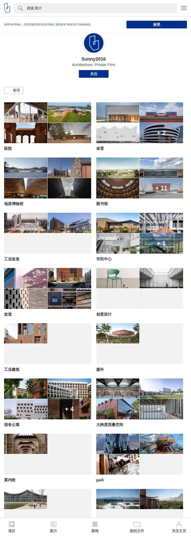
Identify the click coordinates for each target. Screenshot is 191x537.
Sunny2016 (93, 59)
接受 (156, 25)
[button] (13, 90)
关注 (93, 74)
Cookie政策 (84, 24)
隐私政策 (61, 24)
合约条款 (49, 24)
